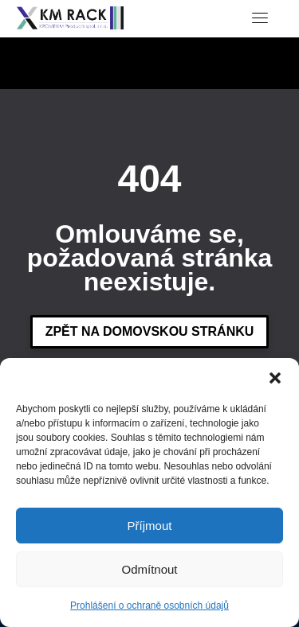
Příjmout (150, 525)
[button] (275, 378)
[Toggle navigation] (260, 17)
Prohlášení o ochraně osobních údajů (149, 605)
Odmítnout (149, 569)
